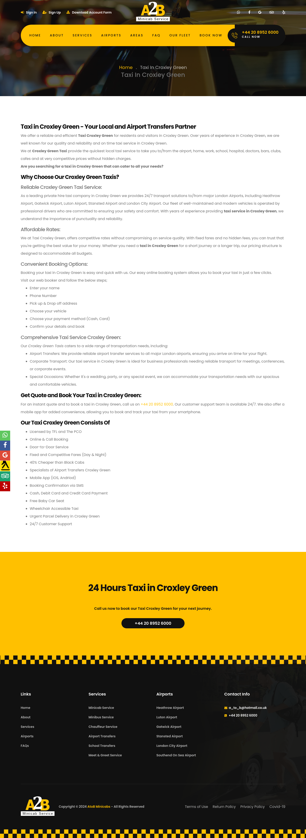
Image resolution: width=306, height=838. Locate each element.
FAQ (156, 35)
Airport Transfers (102, 736)
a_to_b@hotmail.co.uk (248, 707)
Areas (136, 35)
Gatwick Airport (169, 726)
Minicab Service (101, 707)
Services (82, 35)
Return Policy (224, 806)
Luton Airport (167, 717)
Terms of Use (196, 806)
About (57, 35)
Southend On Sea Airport (176, 755)
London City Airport (172, 745)
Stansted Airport (170, 736)
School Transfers (102, 745)
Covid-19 (277, 806)
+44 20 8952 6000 (157, 404)
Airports (111, 35)
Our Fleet (180, 35)
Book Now (211, 35)
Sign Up (52, 12)
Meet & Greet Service (105, 755)
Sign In (29, 12)
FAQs (25, 745)
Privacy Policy (252, 806)
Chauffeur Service (103, 726)
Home (35, 35)
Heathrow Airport (170, 707)
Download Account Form (88, 12)
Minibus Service (101, 717)
